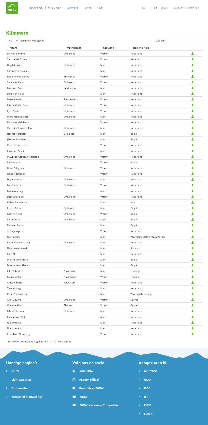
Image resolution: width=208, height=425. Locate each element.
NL (143, 7)
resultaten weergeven (25, 41)
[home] (12, 7)
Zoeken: (179, 41)
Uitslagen (54, 7)
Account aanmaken (186, 7)
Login (164, 7)
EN (155, 7)
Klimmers (72, 7)
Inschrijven (35, 7)
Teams (87, 7)
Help (100, 7)
